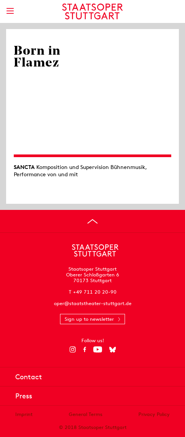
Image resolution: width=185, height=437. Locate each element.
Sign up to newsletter (89, 319)
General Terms (85, 414)
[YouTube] (97, 349)
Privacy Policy (154, 414)
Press (23, 396)
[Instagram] (73, 349)
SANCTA (24, 167)
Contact (28, 376)
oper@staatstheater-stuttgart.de (92, 303)
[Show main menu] (10, 11)
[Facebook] (84, 349)
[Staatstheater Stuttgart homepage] (92, 11)
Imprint (23, 414)
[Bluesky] (112, 349)
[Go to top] (92, 221)
